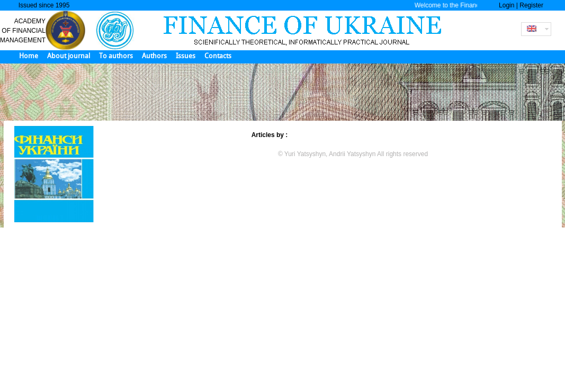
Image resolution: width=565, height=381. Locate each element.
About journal (68, 56)
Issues (185, 56)
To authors (116, 56)
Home (28, 56)
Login (506, 5)
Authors (154, 56)
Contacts (217, 56)
